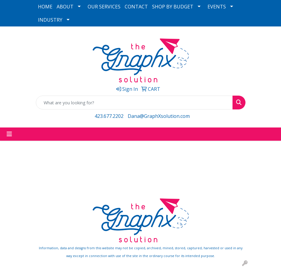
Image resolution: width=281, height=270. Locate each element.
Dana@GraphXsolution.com (159, 116)
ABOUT (65, 6)
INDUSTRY (50, 20)
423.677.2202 (109, 116)
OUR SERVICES (104, 6)
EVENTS (217, 6)
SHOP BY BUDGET (172, 6)
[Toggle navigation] (9, 134)
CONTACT (136, 6)
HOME (45, 6)
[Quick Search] (134, 102)
